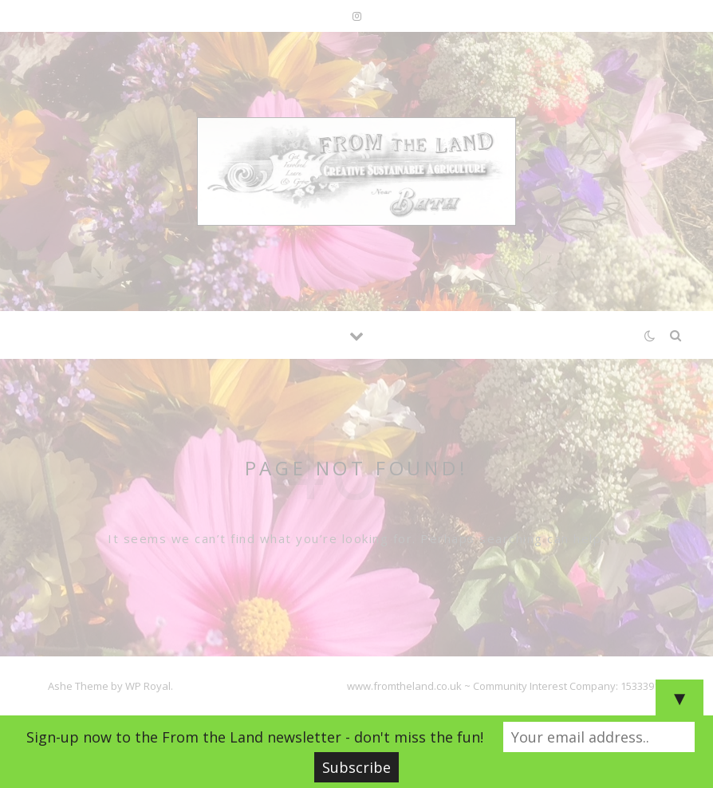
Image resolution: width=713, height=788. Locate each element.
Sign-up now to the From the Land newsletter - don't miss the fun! (254, 737)
